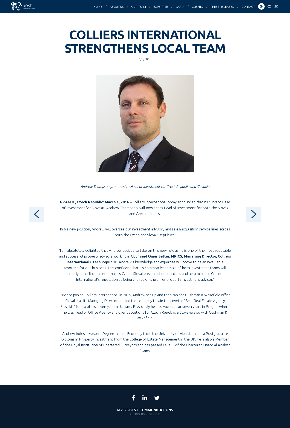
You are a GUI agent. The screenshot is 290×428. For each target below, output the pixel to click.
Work (180, 6)
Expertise (160, 6)
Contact (248, 6)
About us (117, 6)
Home (98, 6)
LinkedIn (145, 398)
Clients (197, 6)
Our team (138, 6)
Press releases (222, 6)
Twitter (156, 398)
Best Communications (23, 6)
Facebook (133, 398)
